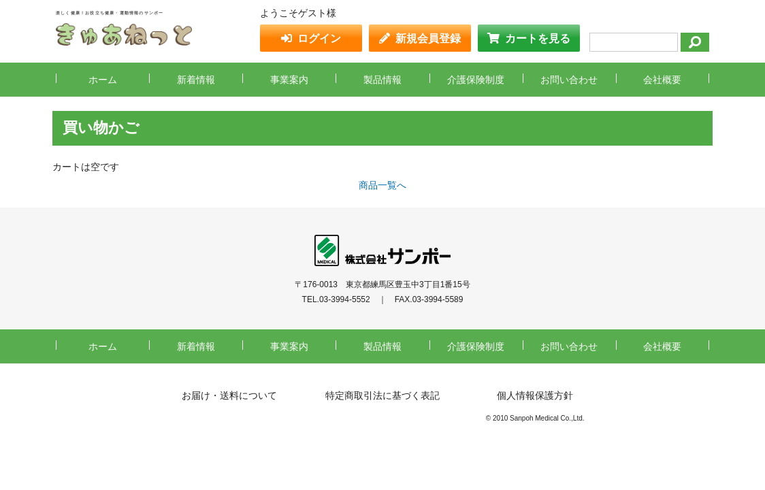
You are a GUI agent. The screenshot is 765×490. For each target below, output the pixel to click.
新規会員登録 (428, 38)
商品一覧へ (382, 185)
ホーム (102, 79)
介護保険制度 (475, 79)
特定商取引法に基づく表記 (382, 395)
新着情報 (196, 79)
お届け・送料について (229, 395)
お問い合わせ (569, 79)
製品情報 (382, 79)
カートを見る (537, 38)
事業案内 (289, 79)
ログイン (319, 38)
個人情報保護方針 (535, 395)
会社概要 (662, 79)
